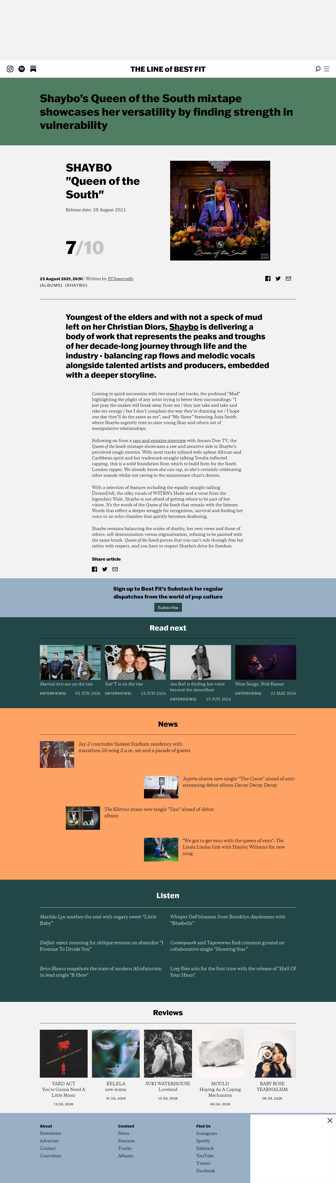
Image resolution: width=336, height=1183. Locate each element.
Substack (205, 1149)
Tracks (125, 1149)
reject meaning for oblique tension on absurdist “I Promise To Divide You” (101, 946)
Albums (51, 285)
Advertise (49, 1141)
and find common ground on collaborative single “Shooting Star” (227, 946)
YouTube (205, 1156)
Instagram (206, 1134)
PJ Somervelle (120, 279)
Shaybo (89, 167)
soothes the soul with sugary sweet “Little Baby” (98, 920)
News (123, 1134)
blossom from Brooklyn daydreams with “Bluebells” (227, 920)
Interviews (53, 693)
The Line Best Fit (168, 69)
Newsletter (50, 1134)
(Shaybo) (76, 285)
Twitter (203, 1164)
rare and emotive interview (159, 441)
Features (126, 1141)
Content (126, 1126)
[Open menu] (326, 69)
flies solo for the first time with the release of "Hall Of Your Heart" (233, 972)
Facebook (205, 1171)
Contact (48, 1149)
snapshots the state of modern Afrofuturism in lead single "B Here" (101, 972)
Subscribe (168, 607)
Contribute (50, 1156)
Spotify (203, 1141)
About (46, 1126)
